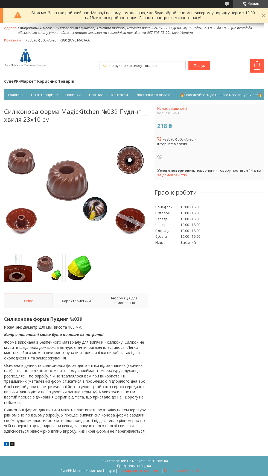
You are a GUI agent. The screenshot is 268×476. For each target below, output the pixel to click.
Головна (15, 94)
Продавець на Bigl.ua (134, 465)
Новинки (73, 94)
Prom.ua (161, 461)
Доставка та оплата (153, 94)
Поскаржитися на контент (139, 470)
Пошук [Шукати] (199, 66)
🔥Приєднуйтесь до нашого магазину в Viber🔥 (221, 94)
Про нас (96, 94)
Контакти (119, 94)
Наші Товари (42, 94)
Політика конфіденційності (186, 470)
